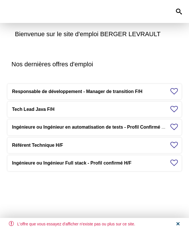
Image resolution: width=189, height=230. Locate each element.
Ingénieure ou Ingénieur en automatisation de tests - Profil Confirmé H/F (90, 127)
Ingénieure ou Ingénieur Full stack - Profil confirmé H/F (71, 163)
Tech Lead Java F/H (33, 109)
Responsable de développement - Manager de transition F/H (77, 91)
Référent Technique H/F (37, 145)
